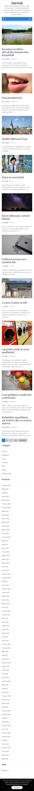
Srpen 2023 (5, 548)
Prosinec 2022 (6, 574)
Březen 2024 (5, 530)
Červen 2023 (5, 552)
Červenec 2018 (6, 725)
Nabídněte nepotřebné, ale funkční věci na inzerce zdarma (16, 420)
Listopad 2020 (6, 648)
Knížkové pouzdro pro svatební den (14, 260)
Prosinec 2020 (6, 644)
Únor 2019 (5, 707)
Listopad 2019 (6, 681)
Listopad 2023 (6, 537)
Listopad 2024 (6, 507)
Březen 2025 (5, 500)
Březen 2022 (6, 604)
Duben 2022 (5, 600)
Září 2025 (5, 493)
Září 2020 (5, 655)
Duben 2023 (5, 559)
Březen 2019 (5, 703)
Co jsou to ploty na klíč (14, 302)
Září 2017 (4, 740)
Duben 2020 (5, 670)
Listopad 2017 (6, 737)
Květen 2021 (6, 626)
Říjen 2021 (5, 618)
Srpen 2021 (5, 622)
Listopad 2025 (6, 485)
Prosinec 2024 (6, 504)
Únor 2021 (5, 637)
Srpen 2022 (5, 585)
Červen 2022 (6, 592)
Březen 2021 (5, 633)
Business (13, 143)
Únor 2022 (5, 607)
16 (15, 440)
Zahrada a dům (6, 474)
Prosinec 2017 (6, 733)
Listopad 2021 (6, 615)
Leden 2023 (5, 570)
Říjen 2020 (5, 652)
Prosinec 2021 (6, 611)
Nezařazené (5, 455)
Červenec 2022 (6, 589)
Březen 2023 (5, 563)
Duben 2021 (5, 629)
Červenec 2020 (6, 663)
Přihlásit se (5, 770)
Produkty (12, 266)
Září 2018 (4, 718)
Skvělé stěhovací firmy (14, 139)
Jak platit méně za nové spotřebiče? (15, 350)
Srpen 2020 (5, 659)
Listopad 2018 (6, 714)
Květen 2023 (6, 556)
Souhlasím (17, 787)
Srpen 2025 (5, 496)
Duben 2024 (5, 526)
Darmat (17, 3)
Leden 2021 (5, 641)
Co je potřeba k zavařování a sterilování (16, 396)
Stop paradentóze (12, 97)
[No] (32, 785)
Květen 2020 (6, 666)
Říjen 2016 (5, 759)
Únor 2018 (5, 729)
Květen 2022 (6, 596)
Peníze (12, 181)
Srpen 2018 (5, 722)
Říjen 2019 (5, 685)
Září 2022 (5, 581)
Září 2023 (5, 544)
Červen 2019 (5, 700)
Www (3, 466)
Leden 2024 (5, 533)
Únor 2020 (5, 674)
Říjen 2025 (5, 489)
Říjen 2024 (5, 511)
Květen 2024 (6, 522)
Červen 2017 (5, 751)
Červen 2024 (5, 519)
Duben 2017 (5, 755)
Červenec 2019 (6, 696)
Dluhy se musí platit (13, 177)
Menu (4, 19)
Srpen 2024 (5, 515)
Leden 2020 (5, 677)
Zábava (4, 470)
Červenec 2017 (6, 748)
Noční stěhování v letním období (16, 217)
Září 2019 (4, 689)
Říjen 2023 (5, 541)
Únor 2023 (5, 567)
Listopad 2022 (6, 578)
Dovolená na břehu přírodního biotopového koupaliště (15, 52)
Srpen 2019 (5, 692)
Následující (22, 440)
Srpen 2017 (5, 744)
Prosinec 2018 (6, 711)
